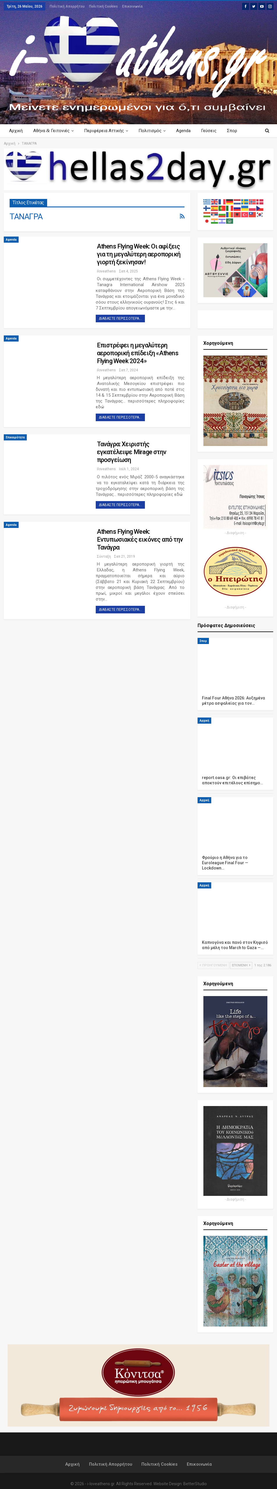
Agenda (187, 130)
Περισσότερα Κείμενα (226, 130)
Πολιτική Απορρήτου (67, 6)
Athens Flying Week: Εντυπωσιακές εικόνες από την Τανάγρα (140, 539)
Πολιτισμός (152, 130)
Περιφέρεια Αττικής (106, 130)
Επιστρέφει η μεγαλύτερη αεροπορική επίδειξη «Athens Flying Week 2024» (137, 353)
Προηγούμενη (213, 965)
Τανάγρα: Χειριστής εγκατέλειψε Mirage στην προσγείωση (131, 451)
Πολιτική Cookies (103, 6)
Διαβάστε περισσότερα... (120, 318)
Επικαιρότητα (15, 437)
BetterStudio (195, 1483)
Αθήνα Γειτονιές (52, 130)
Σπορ (203, 641)
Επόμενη (241, 965)
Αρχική (16, 130)
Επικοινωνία (132, 6)
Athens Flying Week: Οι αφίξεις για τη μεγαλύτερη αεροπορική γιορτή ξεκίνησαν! (139, 254)
